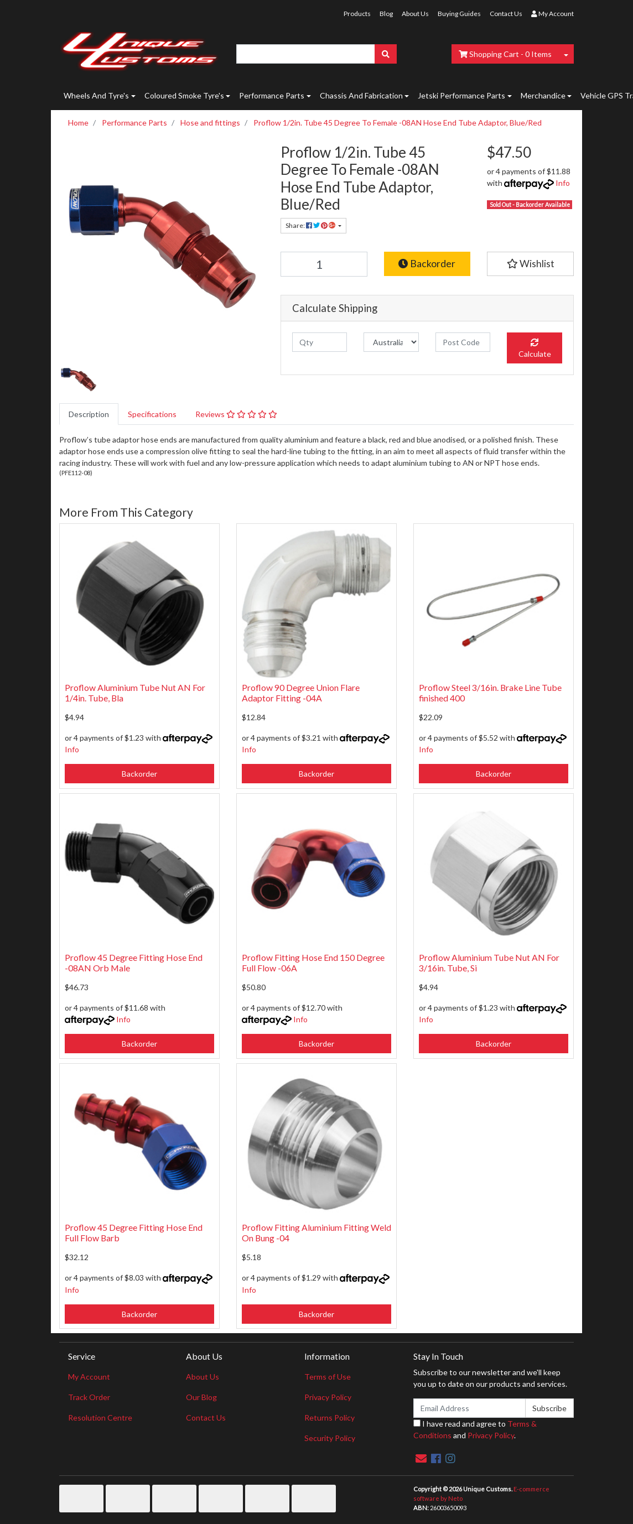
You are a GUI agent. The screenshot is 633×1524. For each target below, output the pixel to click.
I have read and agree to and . (475, 1429)
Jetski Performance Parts (461, 95)
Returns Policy (329, 1417)
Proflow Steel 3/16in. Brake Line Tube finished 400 (490, 692)
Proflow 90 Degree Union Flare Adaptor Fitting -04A (301, 692)
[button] (530, 264)
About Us (415, 13)
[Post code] (462, 342)
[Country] (391, 342)
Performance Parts (271, 95)
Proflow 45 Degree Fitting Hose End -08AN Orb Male (134, 962)
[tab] (88, 414)
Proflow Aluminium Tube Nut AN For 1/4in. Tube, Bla (135, 692)
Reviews (236, 414)
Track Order (89, 1397)
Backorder (426, 263)
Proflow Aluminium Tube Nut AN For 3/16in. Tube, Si (489, 962)
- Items (505, 54)
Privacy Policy (327, 1397)
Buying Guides (459, 13)
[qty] (319, 342)
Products (357, 13)
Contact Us (506, 13)
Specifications (152, 414)
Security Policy (329, 1438)
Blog (386, 13)
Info (563, 183)
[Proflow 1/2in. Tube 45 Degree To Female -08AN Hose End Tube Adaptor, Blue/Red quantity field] (324, 264)
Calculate (534, 348)
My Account (89, 1376)
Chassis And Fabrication (361, 95)
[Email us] (421, 1458)
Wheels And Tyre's (96, 95)
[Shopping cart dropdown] (566, 54)
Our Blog (201, 1397)
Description (89, 414)
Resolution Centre (100, 1417)
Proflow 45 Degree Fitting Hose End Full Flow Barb (134, 1232)
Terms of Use (327, 1376)
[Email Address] (469, 1408)
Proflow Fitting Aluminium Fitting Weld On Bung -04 (316, 1232)
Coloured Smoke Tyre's (184, 95)
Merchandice (543, 95)
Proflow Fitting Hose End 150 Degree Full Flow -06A (313, 962)
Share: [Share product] (311, 225)
